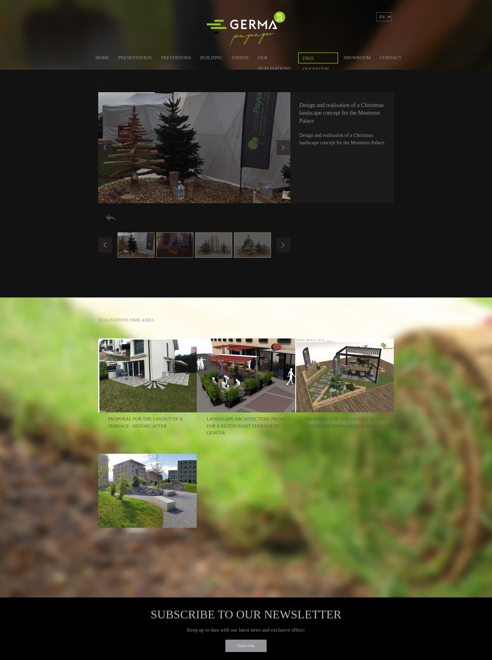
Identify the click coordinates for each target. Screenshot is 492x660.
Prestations (176, 57)
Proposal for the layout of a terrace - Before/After (145, 422)
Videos (240, 57)
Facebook (360, 34)
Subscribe (246, 645)
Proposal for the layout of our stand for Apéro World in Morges (348, 422)
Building (211, 57)
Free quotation (316, 60)
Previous (105, 147)
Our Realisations (274, 58)
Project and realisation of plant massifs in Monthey (150, 538)
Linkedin (374, 34)
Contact (390, 57)
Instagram (387, 34)
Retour (111, 217)
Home (102, 57)
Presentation (135, 57)
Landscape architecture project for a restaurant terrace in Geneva (248, 425)
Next (283, 147)
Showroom (357, 57)
